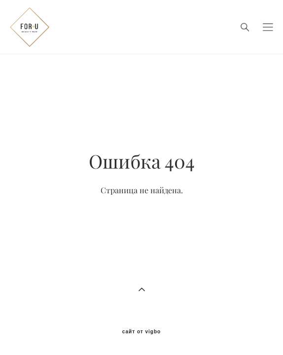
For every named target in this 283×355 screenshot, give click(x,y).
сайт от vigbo (141, 319)
